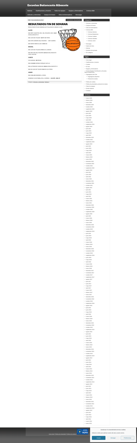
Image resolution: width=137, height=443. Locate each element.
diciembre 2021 (90, 181)
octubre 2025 (89, 106)
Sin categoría (89, 52)
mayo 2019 (89, 237)
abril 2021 (88, 196)
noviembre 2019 (90, 227)
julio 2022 (88, 172)
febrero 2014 (89, 371)
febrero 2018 (89, 266)
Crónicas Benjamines (93, 34)
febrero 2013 (89, 397)
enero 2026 (89, 102)
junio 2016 (88, 310)
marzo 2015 (89, 342)
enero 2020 (89, 222)
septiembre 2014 (90, 355)
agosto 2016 (89, 305)
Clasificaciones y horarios (43, 10)
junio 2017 (88, 283)
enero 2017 (89, 294)
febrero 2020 (89, 220)
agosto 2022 (89, 170)
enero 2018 (89, 268)
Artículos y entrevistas (34, 14)
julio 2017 (88, 281)
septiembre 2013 (90, 382)
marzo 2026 (89, 98)
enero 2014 (89, 373)
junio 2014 (88, 362)
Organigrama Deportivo (93, 76)
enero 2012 (89, 423)
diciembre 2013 (90, 375)
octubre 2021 (89, 185)
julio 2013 (88, 386)
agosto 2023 (89, 144)
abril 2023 (88, 152)
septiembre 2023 (90, 141)
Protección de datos (93, 78)
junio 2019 (88, 235)
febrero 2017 (89, 292)
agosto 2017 (89, 279)
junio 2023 (88, 148)
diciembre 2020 (90, 205)
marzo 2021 (89, 198)
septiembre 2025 (90, 109)
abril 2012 (88, 419)
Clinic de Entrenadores (65, 14)
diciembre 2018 (90, 248)
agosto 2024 (89, 126)
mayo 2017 (89, 286)
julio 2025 (88, 113)
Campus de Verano (49, 14)
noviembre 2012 (90, 403)
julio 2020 (88, 216)
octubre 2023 (89, 139)
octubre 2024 (89, 122)
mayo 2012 (89, 417)
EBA (29, 20)
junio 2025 (88, 115)
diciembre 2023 (90, 137)
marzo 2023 (89, 155)
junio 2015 (88, 336)
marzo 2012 (89, 421)
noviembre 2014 (90, 351)
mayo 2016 (89, 312)
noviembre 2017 (90, 272)
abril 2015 (88, 340)
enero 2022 (89, 179)
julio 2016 (88, 307)
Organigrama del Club (91, 74)
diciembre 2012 (90, 401)
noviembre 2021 (90, 183)
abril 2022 (88, 176)
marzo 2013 (89, 395)
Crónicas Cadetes (92, 36)
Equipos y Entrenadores (76, 10)
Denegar (113, 438)
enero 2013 (89, 399)
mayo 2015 (89, 338)
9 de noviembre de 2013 (37, 20)
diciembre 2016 (90, 296)
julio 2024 (88, 128)
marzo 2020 (89, 218)
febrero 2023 (89, 157)
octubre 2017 (89, 275)
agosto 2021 (89, 187)
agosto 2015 (89, 331)
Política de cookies (90, 82)
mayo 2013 (89, 390)
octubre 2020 (89, 209)
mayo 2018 (89, 259)
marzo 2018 (89, 264)
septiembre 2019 (90, 231)
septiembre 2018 (90, 255)
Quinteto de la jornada (91, 50)
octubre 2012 (89, 406)
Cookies (88, 64)
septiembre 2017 (90, 277)
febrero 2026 (89, 100)
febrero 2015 (89, 344)
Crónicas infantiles (92, 38)
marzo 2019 (89, 242)
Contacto (88, 90)
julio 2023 (88, 146)
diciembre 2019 (90, 224)
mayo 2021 (89, 194)
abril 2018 (88, 261)
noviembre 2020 (90, 207)
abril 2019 (88, 240)
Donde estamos (90, 88)
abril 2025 (88, 120)
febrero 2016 (89, 318)
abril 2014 (88, 366)
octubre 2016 (89, 301)
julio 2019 (88, 233)
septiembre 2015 (90, 329)
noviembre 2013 (90, 377)
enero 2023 (89, 159)
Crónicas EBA (90, 10)
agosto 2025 (89, 111)
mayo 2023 (89, 150)
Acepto (99, 438)
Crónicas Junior (92, 40)
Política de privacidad (60, 434)
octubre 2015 (89, 327)
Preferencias (127, 438)
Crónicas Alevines (92, 32)
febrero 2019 (89, 244)
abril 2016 (88, 314)
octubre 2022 (89, 165)
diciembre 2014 (90, 349)
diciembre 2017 (90, 270)
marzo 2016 (89, 316)
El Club (88, 66)
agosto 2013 (89, 384)
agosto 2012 (89, 410)
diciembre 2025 (90, 104)
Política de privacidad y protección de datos (97, 84)
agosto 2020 (89, 213)
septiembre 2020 (90, 211)
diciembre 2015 (90, 323)
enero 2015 (89, 347)
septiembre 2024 (90, 124)
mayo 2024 (89, 133)
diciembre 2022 (90, 161)
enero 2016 (89, 320)
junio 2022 (88, 174)
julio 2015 (88, 334)
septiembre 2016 (90, 303)
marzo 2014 (89, 368)
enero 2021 (89, 203)
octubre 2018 (89, 253)
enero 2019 (89, 246)
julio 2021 (88, 189)
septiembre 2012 (90, 408)
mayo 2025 (89, 117)
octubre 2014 (89, 353)
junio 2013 (88, 388)
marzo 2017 (89, 290)
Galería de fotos (90, 46)
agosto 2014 (89, 358)
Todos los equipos (59, 10)
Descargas (79, 14)
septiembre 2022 (90, 168)
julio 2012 (88, 412)
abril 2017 (88, 288)
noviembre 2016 (90, 299)
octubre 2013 (89, 379)
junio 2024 (88, 131)
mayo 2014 (89, 364)
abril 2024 (88, 135)
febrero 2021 (89, 200)
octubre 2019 (89, 229)
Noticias (29, 10)
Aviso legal (88, 60)
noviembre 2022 (90, 163)
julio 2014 (88, 360)
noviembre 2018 (90, 251)
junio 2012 (88, 414)
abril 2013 (88, 392)
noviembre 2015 (90, 325)
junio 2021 (88, 192)
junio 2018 (88, 257)
